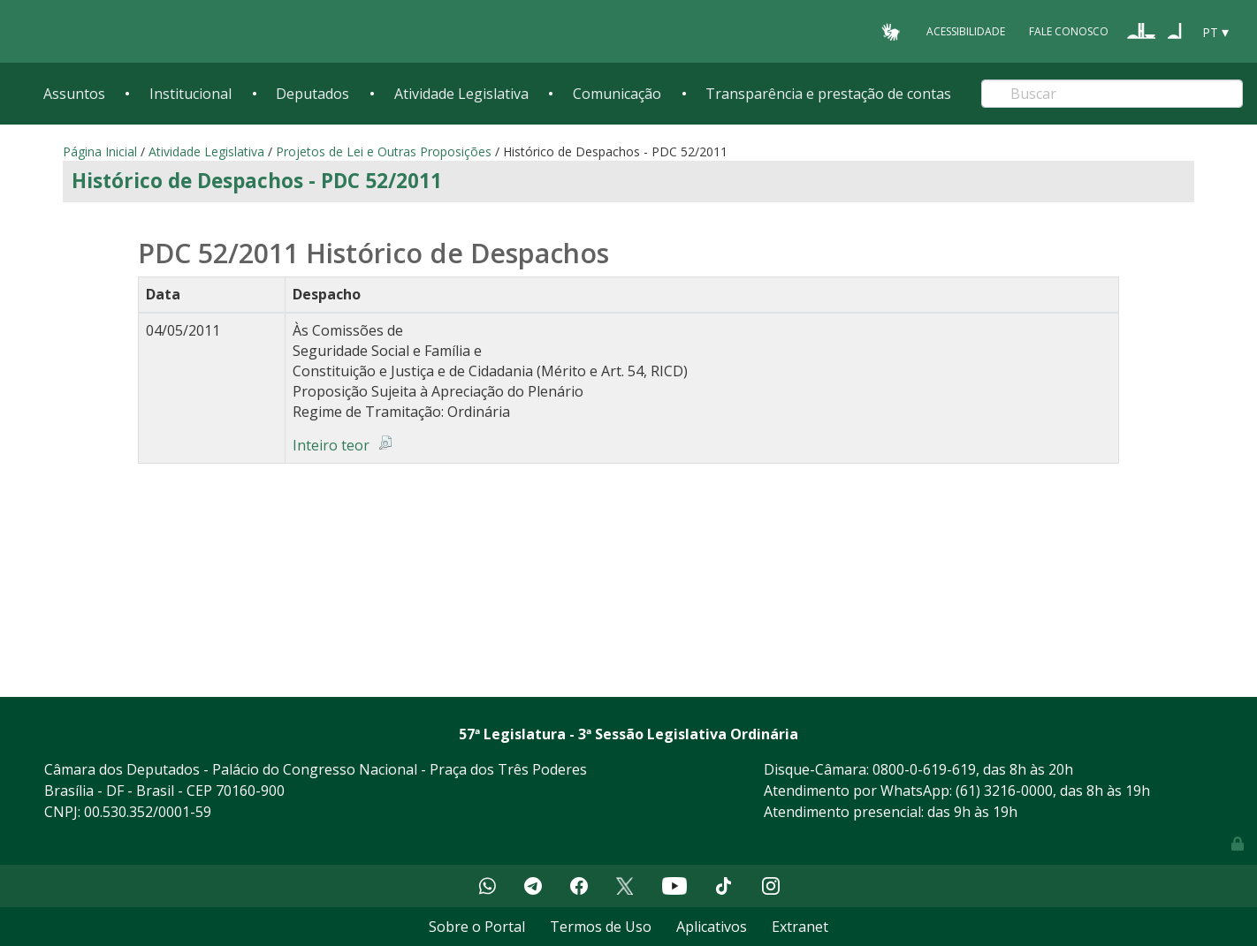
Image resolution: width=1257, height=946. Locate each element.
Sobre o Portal (477, 926)
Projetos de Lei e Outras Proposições (383, 151)
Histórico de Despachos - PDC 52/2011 (257, 180)
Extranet (800, 926)
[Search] (1112, 93)
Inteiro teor (331, 445)
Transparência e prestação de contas (828, 93)
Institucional (190, 93)
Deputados (312, 93)
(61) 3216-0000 (1004, 790)
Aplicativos (711, 926)
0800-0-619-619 (924, 769)
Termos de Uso (600, 926)
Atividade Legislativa (461, 93)
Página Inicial (100, 151)
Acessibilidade (965, 31)
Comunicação (617, 93)
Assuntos (74, 93)
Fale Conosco (1068, 31)
